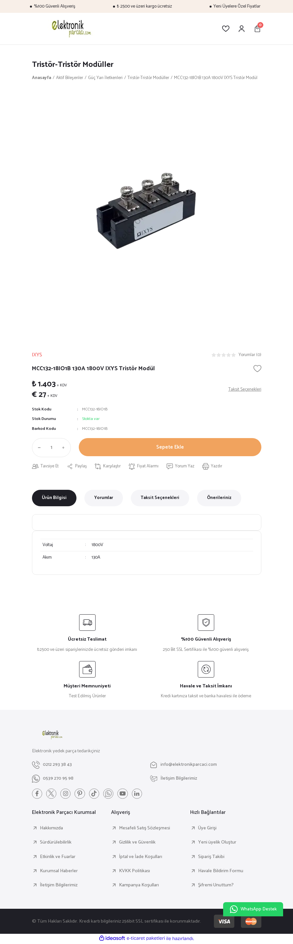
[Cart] (257, 29)
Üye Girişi (207, 828)
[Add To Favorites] (257, 369)
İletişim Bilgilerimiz (58, 885)
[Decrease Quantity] (38, 448)
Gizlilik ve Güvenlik (137, 843)
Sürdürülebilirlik (56, 843)
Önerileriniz (219, 498)
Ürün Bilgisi (54, 498)
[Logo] (70, 29)
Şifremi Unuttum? (216, 885)
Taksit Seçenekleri (160, 498)
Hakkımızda (51, 828)
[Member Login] (242, 29)
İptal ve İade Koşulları (140, 857)
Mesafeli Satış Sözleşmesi (144, 828)
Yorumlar (103, 498)
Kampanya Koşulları (139, 885)
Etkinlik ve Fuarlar (57, 857)
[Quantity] (51, 448)
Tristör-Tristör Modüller (74, 64)
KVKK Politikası (134, 871)
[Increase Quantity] (65, 448)
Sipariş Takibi (211, 857)
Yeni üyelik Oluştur (217, 843)
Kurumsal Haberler (59, 871)
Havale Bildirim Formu (220, 871)
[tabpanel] (146, 210)
